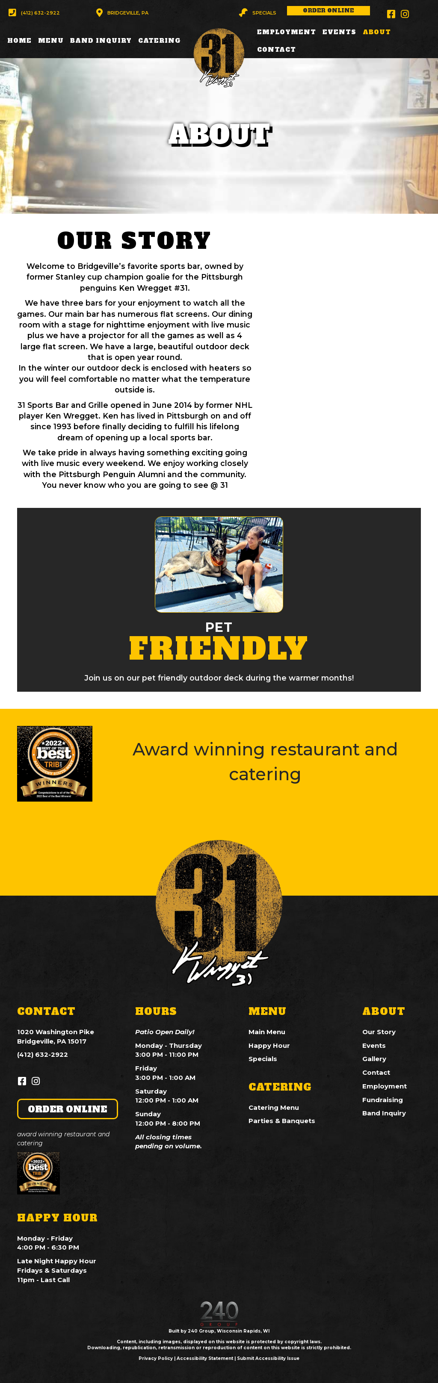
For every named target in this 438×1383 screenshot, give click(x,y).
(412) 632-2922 (42, 1054)
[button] (34, 12)
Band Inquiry (384, 1113)
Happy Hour (269, 1045)
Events (374, 1045)
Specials (263, 1059)
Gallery (374, 1059)
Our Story (379, 1032)
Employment (384, 1086)
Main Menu (267, 1032)
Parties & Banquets (282, 1121)
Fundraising (382, 1100)
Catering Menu (274, 1107)
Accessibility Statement (205, 1358)
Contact (376, 1072)
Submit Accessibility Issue (268, 1358)
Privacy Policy (156, 1358)
